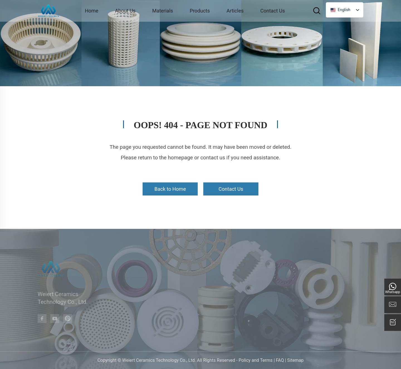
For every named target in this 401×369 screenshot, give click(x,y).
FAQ (280, 360)
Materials (162, 11)
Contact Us (272, 11)
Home (91, 11)
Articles (235, 11)
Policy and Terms (256, 360)
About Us (125, 11)
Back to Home (170, 189)
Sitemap (295, 360)
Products (200, 11)
